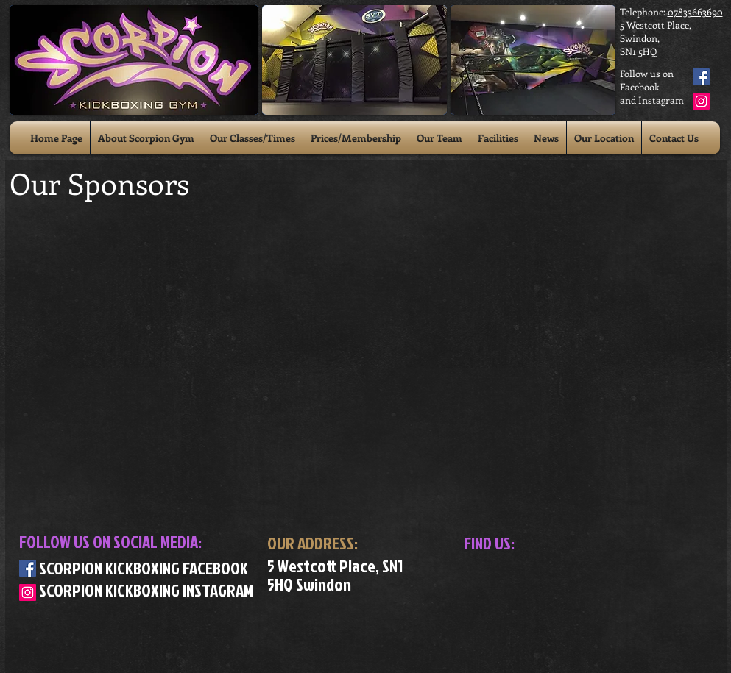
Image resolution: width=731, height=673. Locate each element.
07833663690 (695, 11)
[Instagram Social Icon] (701, 101)
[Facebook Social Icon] (701, 76)
